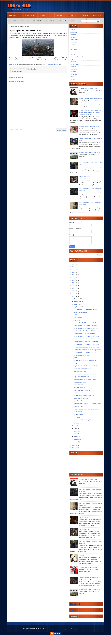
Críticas (73, 29)
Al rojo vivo (74, 76)
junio (75, 428)
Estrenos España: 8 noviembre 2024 (89, 152)
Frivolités (73, 61)
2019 (74, 280)
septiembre (77, 307)
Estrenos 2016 (97, 15)
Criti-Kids (73, 66)
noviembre (77, 301)
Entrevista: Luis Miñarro (80, 382)
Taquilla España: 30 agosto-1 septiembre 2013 (87, 403)
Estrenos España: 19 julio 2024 (88, 88)
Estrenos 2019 (60, 15)
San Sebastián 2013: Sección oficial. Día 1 (86, 352)
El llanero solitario (79, 406)
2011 (74, 448)
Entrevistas (74, 42)
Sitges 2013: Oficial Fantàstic (82, 368)
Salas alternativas (76, 52)
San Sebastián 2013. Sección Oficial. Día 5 (86, 336)
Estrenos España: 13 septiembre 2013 (85, 374)
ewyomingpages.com (86, 628)
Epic (30, 58)
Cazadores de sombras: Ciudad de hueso (86, 409)
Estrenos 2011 (62, 21)
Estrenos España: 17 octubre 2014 (89, 126)
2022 (74, 272)
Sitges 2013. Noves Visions (81, 376)
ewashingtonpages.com (51, 628)
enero (76, 442)
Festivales (73, 34)
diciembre (77, 299)
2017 (74, 285)
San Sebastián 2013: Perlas (82, 355)
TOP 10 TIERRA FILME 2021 (28, 15)
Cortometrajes (75, 64)
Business (73, 610)
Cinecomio (74, 74)
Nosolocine (74, 69)
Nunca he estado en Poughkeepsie (84, 420)
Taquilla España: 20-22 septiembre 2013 (85, 325)
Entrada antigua (61, 130)
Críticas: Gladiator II (84, 177)
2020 (74, 277)
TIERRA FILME (19, 5)
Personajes (74, 49)
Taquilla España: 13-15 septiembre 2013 (85, 366)
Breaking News (75, 604)
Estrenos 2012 (50, 21)
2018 (74, 283)
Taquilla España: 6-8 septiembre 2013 (84, 379)
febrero (76, 439)
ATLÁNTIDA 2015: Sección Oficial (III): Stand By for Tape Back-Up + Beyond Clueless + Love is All (90, 112)
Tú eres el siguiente (52, 64)
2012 (74, 445)
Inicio (39, 129)
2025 (74, 264)
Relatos (73, 54)
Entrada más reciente (16, 130)
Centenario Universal (77, 57)
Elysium (57, 60)
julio (75, 425)
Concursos (74, 71)
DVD (72, 59)
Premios (73, 37)
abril (75, 434)
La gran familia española (38, 35)
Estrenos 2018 (73, 15)
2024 (74, 266)
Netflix (72, 47)
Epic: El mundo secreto (80, 401)
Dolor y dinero (78, 411)
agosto (76, 423)
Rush (75, 363)
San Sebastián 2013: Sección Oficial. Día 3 (86, 344)
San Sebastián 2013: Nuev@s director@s (86, 341)
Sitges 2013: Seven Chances (82, 390)
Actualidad (19, 71)
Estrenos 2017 (85, 15)
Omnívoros (77, 320)
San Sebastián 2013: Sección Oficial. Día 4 (86, 339)
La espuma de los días (80, 312)
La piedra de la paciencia (81, 398)
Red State (81, 555)
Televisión (73, 44)
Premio (73, 79)
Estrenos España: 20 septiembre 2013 (85, 360)
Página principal (13, 15)
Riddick (39, 58)
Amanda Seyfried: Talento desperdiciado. (90, 98)
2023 (74, 269)
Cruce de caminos (14, 64)
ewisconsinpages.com (75, 628)
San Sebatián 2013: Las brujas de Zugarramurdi (88, 350)
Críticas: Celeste (83, 517)
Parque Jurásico (78, 414)
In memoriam (74, 39)
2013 (74, 296)
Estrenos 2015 (13, 21)
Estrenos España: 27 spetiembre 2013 (85, 323)
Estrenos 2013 (37, 21)
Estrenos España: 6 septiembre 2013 (84, 395)
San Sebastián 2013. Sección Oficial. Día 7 (86, 328)
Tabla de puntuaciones (45, 15)
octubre (76, 304)
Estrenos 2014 (25, 21)
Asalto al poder (78, 317)
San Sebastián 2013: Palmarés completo (85, 309)
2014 (74, 293)
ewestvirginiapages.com (63, 628)
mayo (75, 431)
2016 (74, 288)
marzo (76, 436)
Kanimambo (77, 417)
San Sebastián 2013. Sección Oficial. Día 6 (86, 331)
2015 (74, 291)
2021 (74, 275)
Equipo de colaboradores (77, 21)
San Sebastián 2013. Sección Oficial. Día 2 (86, 347)
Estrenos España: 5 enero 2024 (88, 567)
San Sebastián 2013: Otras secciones (84, 333)
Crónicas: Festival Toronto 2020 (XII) (89, 577)
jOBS (75, 358)
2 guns (75, 314)
